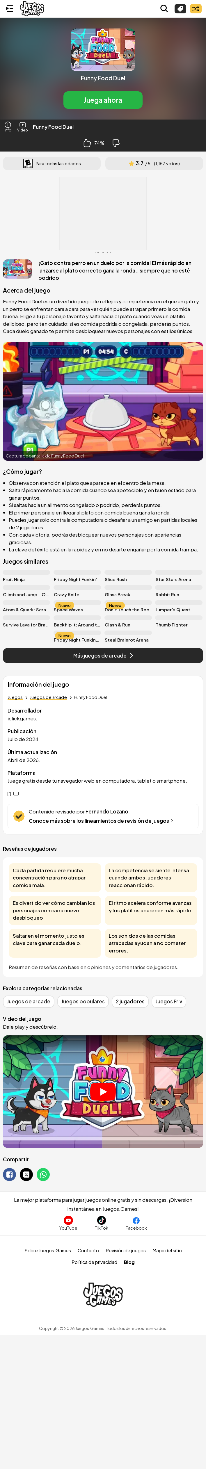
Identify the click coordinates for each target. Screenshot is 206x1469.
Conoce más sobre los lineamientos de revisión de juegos (102, 821)
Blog (129, 1262)
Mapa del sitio (167, 1250)
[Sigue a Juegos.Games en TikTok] (101, 1223)
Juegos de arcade (48, 697)
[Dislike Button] (116, 143)
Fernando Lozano (107, 811)
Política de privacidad (94, 1262)
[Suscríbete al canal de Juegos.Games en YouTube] (68, 1223)
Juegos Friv (169, 1001)
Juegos (15, 697)
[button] (103, 69)
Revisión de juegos (126, 1250)
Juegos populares (83, 1001)
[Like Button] (87, 143)
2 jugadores (130, 1001)
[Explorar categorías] (180, 8)
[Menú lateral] (9, 8)
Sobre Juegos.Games (47, 1250)
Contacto (88, 1250)
